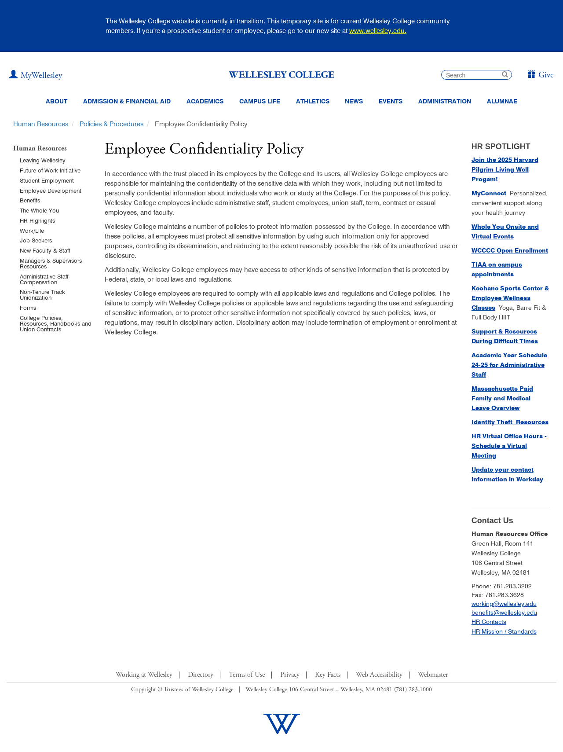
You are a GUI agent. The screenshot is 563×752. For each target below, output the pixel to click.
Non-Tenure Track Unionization (42, 294)
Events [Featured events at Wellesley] (390, 101)
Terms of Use (247, 675)
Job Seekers (36, 240)
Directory (200, 675)
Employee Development (50, 190)
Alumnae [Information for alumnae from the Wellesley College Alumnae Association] (502, 101)
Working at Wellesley (144, 675)
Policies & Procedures (111, 124)
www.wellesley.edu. (377, 30)
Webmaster (433, 675)
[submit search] (505, 75)
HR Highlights (37, 220)
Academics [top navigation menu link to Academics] (204, 101)
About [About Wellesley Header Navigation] (56, 101)
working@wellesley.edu (504, 603)
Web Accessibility (379, 675)
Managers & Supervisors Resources (51, 263)
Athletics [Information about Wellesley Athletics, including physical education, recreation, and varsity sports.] (312, 101)
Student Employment (47, 180)
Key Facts (327, 675)
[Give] (540, 75)
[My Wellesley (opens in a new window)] (35, 75)
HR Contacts (489, 621)
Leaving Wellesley (43, 160)
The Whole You (39, 210)
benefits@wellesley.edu (504, 612)
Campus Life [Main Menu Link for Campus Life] (259, 101)
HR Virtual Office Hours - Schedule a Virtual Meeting (509, 445)
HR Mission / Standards (504, 631)
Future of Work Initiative (50, 170)
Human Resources (40, 124)
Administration (444, 101)
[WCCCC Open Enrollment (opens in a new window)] (510, 250)
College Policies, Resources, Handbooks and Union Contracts (55, 323)
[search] (476, 75)
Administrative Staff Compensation (44, 279)
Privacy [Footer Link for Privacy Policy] (290, 675)
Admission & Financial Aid (127, 101)
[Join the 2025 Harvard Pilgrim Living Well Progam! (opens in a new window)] (505, 169)
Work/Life (32, 230)
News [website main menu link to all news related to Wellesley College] (354, 101)
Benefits (30, 200)
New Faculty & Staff (45, 250)
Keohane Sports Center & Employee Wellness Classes (510, 298)
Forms (28, 307)
